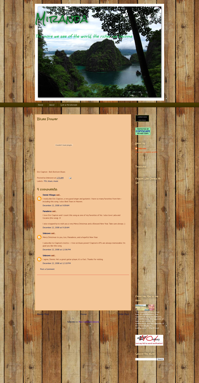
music (55, 181)
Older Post (123, 314)
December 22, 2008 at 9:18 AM (56, 227)
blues (50, 181)
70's (45, 181)
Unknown (47, 233)
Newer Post (43, 314)
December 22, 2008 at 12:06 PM (57, 249)
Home (40, 105)
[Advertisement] (83, 292)
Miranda (61, 19)
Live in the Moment (69, 105)
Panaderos (47, 211)
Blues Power (47, 119)
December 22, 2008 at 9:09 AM (56, 205)
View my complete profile (146, 152)
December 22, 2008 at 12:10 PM (57, 263)
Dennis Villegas (49, 195)
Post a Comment (47, 269)
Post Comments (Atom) (89, 321)
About (51, 105)
